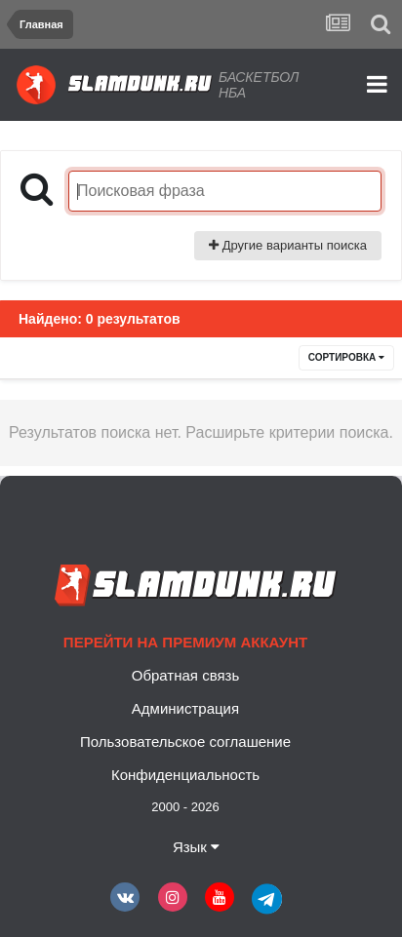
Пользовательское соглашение (185, 741)
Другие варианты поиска (288, 245)
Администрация (185, 708)
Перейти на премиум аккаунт (185, 642)
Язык (196, 847)
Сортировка (346, 357)
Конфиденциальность (185, 774)
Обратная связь (186, 675)
